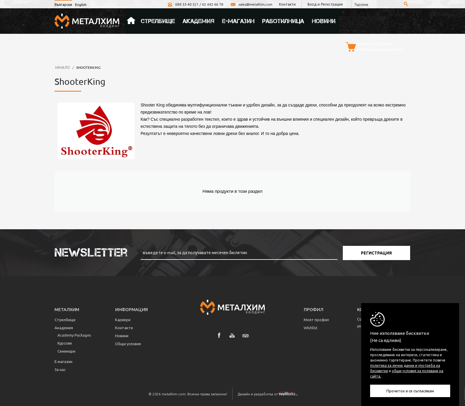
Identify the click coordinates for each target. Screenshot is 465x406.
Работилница (283, 21)
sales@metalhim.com (251, 4)
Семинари (66, 351)
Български (63, 4)
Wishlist (310, 327)
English (81, 4)
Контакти (287, 4)
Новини (323, 21)
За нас (60, 369)
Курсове (65, 343)
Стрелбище (158, 21)
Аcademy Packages (74, 334)
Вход (312, 4)
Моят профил (316, 319)
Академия (198, 21)
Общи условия (128, 343)
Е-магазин (238, 21)
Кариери (122, 319)
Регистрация (332, 4)
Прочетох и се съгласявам (410, 390)
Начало (131, 21)
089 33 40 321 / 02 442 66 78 (195, 4)
